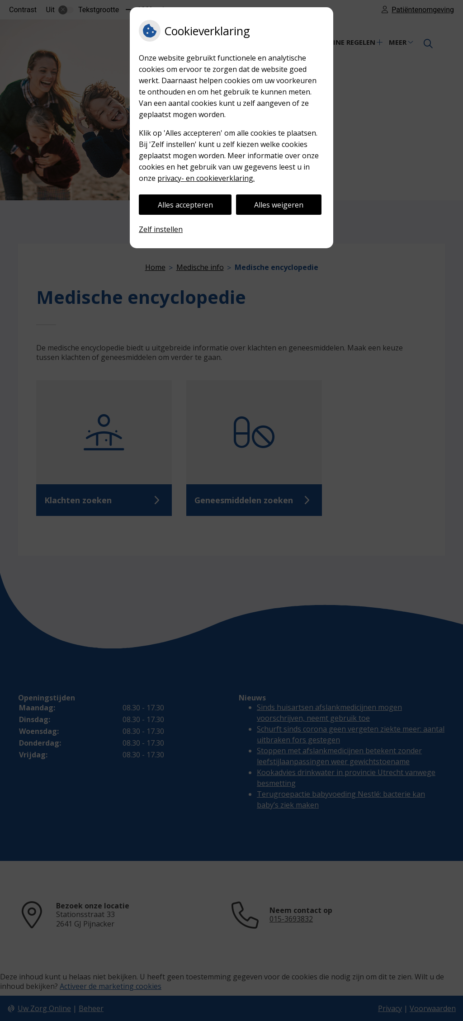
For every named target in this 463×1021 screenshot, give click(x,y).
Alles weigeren (278, 205)
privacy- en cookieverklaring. (206, 178)
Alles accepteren (185, 205)
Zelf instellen (161, 229)
